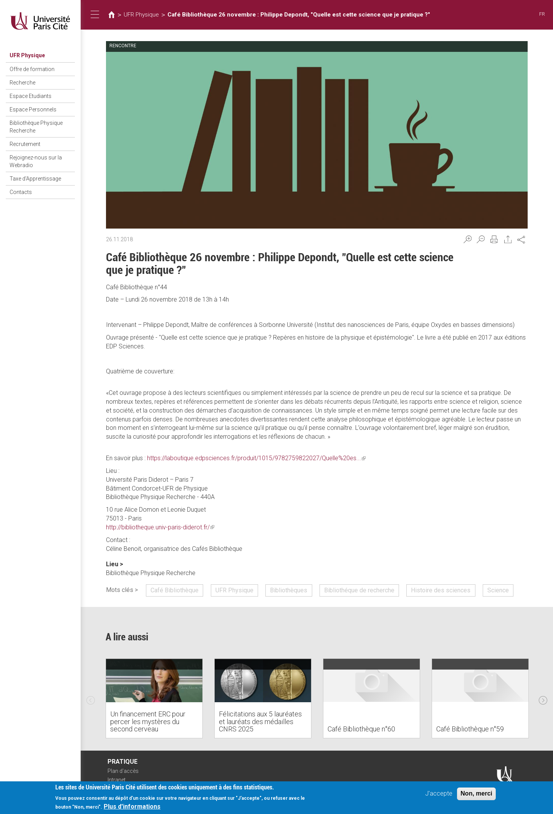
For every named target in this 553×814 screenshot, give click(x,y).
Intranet (117, 780)
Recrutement (25, 144)
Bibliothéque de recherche (359, 590)
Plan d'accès (123, 771)
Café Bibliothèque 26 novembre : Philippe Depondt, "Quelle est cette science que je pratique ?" (298, 14)
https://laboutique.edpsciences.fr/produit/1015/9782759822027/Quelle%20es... (256, 458)
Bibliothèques (288, 590)
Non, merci (476, 794)
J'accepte (438, 794)
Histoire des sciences (440, 590)
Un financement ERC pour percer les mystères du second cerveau (147, 721)
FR (542, 14)
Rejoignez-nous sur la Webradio (36, 161)
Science (498, 590)
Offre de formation (32, 69)
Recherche (22, 83)
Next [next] (543, 698)
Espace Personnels (33, 109)
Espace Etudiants (30, 96)
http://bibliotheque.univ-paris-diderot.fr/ (160, 527)
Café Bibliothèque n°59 (470, 729)
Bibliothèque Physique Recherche (36, 127)
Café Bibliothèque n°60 (361, 729)
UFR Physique (27, 55)
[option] (154, 698)
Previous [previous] (91, 698)
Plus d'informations (132, 807)
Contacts (21, 192)
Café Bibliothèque (175, 590)
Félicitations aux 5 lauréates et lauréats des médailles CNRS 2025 (260, 721)
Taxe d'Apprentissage (35, 179)
